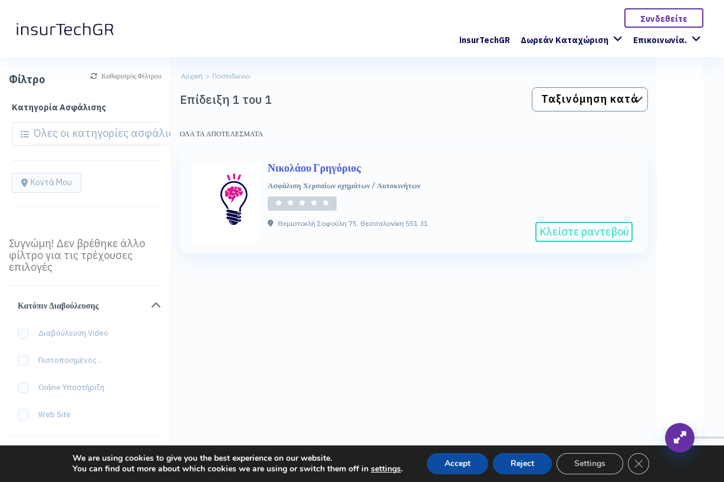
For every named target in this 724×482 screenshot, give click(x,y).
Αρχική (192, 75)
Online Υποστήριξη (65, 388)
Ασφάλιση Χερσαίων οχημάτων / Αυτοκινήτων (344, 185)
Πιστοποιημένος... (64, 360)
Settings (589, 463)
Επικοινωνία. (660, 40)
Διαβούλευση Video (67, 333)
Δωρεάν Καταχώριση (564, 40)
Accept (457, 463)
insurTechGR (484, 40)
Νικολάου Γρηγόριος (314, 167)
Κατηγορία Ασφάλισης (59, 107)
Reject (522, 463)
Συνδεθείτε (663, 19)
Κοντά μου (46, 182)
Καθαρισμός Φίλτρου (126, 75)
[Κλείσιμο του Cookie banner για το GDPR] (638, 463)
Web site (48, 415)
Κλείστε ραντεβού (584, 231)
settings (386, 469)
